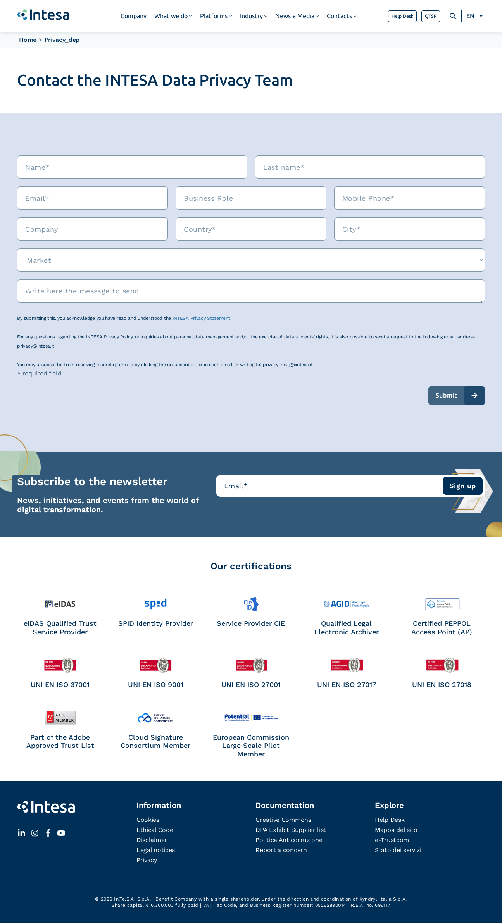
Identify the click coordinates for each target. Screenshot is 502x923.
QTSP (430, 16)
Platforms (214, 16)
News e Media (294, 16)
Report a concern (281, 850)
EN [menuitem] (470, 16)
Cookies (147, 819)
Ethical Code (154, 829)
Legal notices (155, 850)
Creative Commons (283, 819)
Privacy (146, 860)
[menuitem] (475, 16)
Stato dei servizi (398, 850)
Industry (251, 16)
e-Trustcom (392, 840)
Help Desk (402, 16)
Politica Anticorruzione (288, 840)
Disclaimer (151, 840)
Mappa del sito (396, 829)
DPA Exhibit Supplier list (290, 829)
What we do (171, 16)
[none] (475, 16)
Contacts (339, 16)
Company (134, 16)
